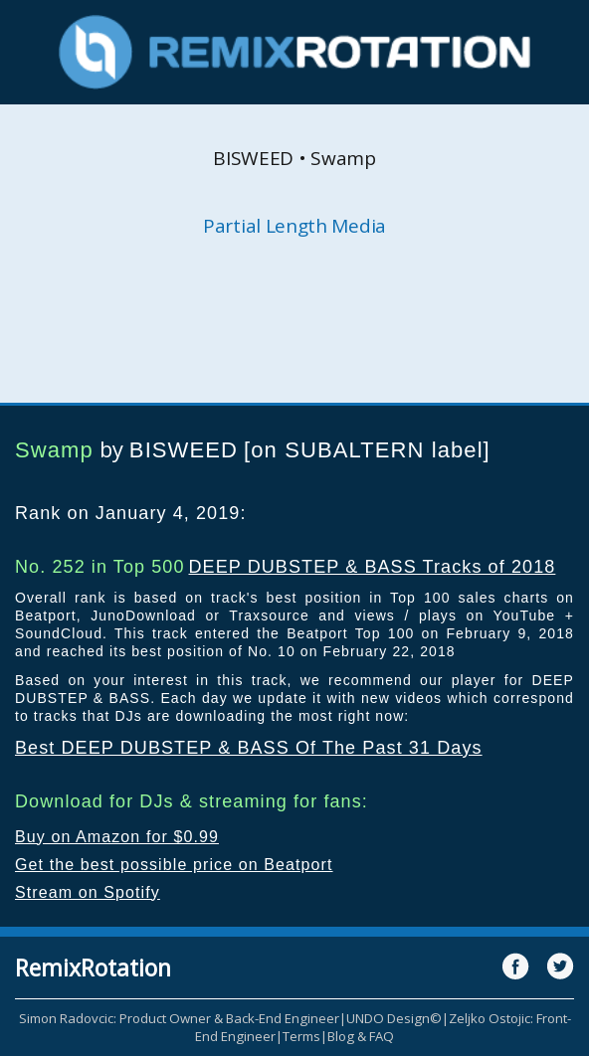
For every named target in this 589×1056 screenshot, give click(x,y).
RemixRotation (93, 967)
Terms (301, 1036)
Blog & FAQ (360, 1036)
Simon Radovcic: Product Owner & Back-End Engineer (179, 1018)
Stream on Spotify (87, 892)
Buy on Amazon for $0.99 (117, 836)
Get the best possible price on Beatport (174, 864)
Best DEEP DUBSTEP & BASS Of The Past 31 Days (249, 748)
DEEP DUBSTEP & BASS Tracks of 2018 (371, 567)
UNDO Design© (394, 1018)
